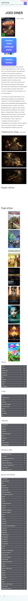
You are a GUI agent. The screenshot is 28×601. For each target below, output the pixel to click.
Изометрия (14, 523)
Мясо (14, 579)
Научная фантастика (14, 433)
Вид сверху (14, 530)
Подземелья (14, 528)
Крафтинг (14, 519)
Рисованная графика (14, 512)
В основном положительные (14, 458)
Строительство (14, 490)
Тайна (14, 581)
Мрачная (14, 573)
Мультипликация (14, 481)
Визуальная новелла (14, 552)
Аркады (14, 546)
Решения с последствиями (14, 550)
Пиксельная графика (14, 404)
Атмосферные (14, 424)
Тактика (14, 564)
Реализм (14, 411)
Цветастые (14, 402)
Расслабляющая (14, 445)
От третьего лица (14, 406)
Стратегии (14, 379)
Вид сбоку (14, 485)
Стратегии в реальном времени (14, 526)
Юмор (14, 440)
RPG (14, 377)
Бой (14, 483)
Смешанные (14, 456)
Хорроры (14, 429)
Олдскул (14, 575)
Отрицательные (14, 467)
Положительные (14, 460)
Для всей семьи (14, 442)
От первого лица (14, 397)
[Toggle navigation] (25, 3)
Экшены (14, 368)
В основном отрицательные (14, 465)
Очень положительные (14, 454)
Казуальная (14, 373)
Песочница (14, 577)
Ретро (14, 436)
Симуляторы (14, 375)
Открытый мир (14, 559)
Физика (14, 496)
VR (14, 415)
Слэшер (14, 508)
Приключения (14, 370)
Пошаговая (14, 521)
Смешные (14, 431)
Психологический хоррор (14, 584)
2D (14, 395)
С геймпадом (14, 479)
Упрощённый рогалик (14, 503)
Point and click (14, 586)
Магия (14, 517)
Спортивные (14, 386)
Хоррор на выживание (14, 510)
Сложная (14, 566)
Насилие (14, 570)
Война (14, 514)
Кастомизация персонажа (14, 494)
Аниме (14, 400)
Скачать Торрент (9, 61)
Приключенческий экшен (14, 561)
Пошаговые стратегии (14, 588)
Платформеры (14, 537)
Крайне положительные (14, 463)
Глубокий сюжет (14, 534)
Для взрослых (14, 541)
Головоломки (14, 539)
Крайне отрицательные (14, 469)
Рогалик (14, 501)
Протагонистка (14, 555)
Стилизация (14, 413)
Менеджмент (14, 532)
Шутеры (14, 382)
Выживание (14, 438)
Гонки (14, 384)
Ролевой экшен (14, 488)
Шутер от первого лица (14, 568)
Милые (14, 409)
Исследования (14, 543)
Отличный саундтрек (14, 557)
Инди (14, 366)
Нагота (14, 548)
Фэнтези (14, 427)
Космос (14, 499)
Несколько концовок (14, 492)
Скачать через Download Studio (8, 45)
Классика (14, 505)
